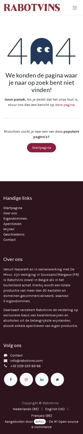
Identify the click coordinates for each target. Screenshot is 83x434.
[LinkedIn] (41, 379)
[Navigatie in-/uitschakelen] (75, 7)
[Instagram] (26, 379)
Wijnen (8, 229)
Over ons (10, 213)
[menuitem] (26, 409)
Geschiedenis (14, 234)
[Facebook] (10, 379)
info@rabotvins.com (26, 361)
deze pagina (65, 105)
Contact (9, 240)
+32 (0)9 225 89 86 (25, 366)
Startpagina (41, 147)
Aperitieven (12, 224)
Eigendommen (15, 218)
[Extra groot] (57, 379)
